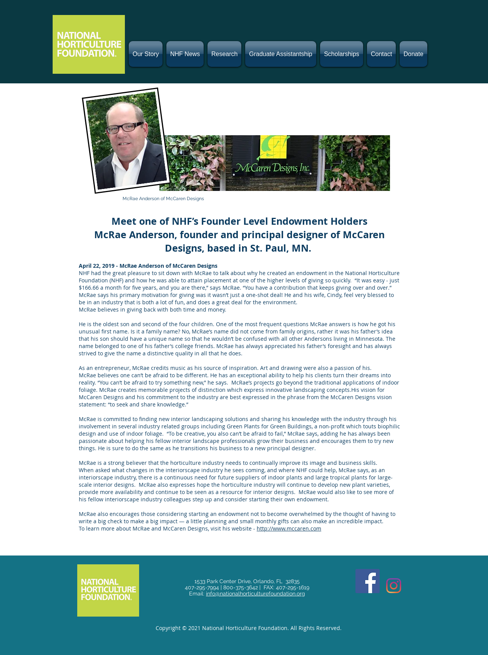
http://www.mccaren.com (289, 528)
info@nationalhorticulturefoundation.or (254, 593)
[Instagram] (393, 585)
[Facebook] (367, 581)
